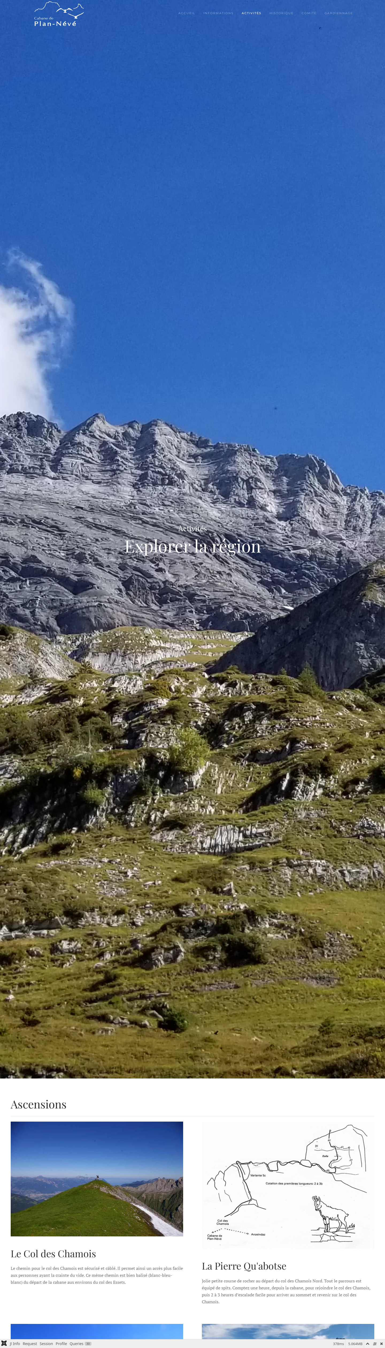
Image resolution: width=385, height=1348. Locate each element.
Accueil (186, 13)
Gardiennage (339, 13)
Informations (218, 13)
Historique (282, 13)
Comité (309, 13)
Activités (251, 13)
